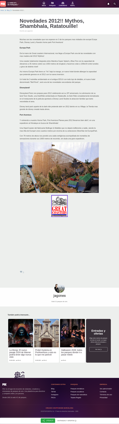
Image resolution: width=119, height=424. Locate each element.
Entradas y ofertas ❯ (67, 420)
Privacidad (103, 397)
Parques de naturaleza (79, 394)
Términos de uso (106, 394)
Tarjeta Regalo (76, 397)
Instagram (54, 394)
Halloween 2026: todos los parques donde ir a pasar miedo (71, 352)
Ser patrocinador (106, 389)
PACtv (53, 397)
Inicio (2, 10)
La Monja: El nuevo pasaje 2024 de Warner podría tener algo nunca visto (20, 353)
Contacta (103, 392)
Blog (8, 10)
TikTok (53, 392)
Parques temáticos (77, 389)
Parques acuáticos (77, 392)
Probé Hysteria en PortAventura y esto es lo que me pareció (45, 352)
